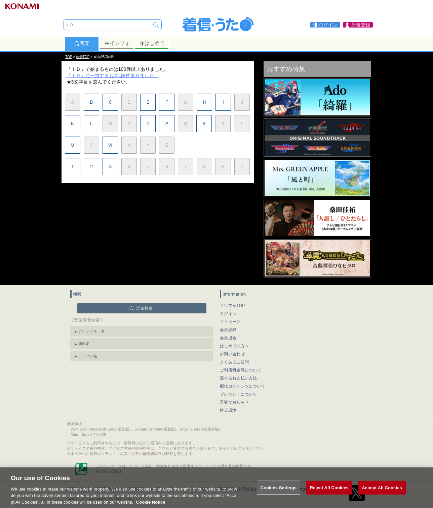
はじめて (152, 43)
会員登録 (228, 329)
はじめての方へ (234, 346)
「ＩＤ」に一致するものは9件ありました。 (113, 75)
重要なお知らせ (234, 402)
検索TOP (82, 57)
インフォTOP (232, 305)
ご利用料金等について (240, 370)
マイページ (230, 321)
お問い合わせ (232, 354)
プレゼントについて (238, 394)
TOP (68, 57)
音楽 (82, 43)
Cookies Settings (279, 495)
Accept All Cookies (382, 495)
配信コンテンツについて (242, 386)
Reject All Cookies (329, 495)
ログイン (228, 313)
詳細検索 (144, 308)
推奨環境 (228, 410)
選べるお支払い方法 (238, 378)
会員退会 (228, 338)
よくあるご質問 (234, 362)
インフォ (117, 43)
